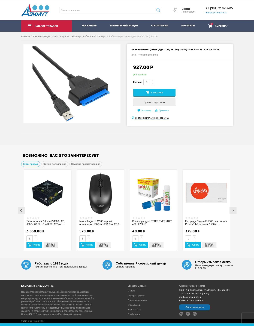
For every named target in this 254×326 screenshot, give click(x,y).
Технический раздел (124, 25)
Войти (186, 8)
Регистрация (188, 11)
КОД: (134, 55)
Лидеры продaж (136, 295)
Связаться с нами (137, 300)
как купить (89, 25)
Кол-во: (137, 82)
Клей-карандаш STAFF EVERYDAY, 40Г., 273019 (152, 222)
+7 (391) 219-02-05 (219, 8)
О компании (134, 305)
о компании (159, 25)
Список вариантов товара (152, 118)
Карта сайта (134, 309)
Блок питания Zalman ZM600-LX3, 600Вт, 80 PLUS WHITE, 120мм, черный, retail (45, 222)
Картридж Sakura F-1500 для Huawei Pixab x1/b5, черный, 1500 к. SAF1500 (206, 222)
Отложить (144, 110)
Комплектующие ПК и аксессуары (51, 36)
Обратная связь (194, 307)
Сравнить (162, 110)
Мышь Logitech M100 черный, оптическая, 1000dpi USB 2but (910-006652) (99, 222)
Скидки (131, 290)
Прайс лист (134, 314)
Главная (25, 36)
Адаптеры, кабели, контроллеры (88, 36)
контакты (188, 25)
